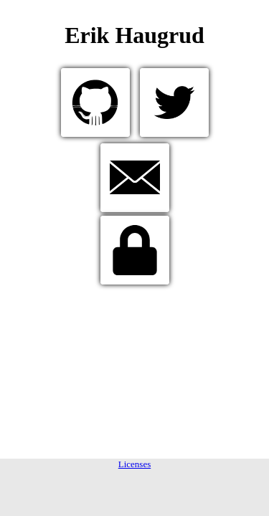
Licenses (134, 464)
